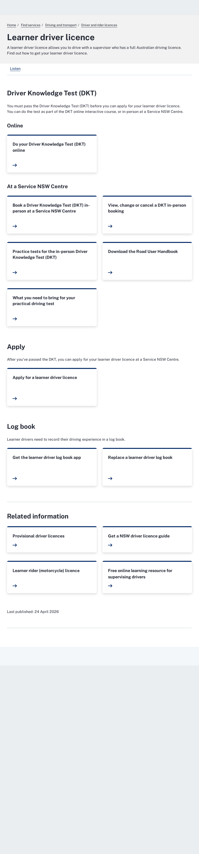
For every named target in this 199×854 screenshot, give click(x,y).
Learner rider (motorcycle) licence (46, 570)
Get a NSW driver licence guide (139, 535)
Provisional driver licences (38, 535)
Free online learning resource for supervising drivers (140, 573)
